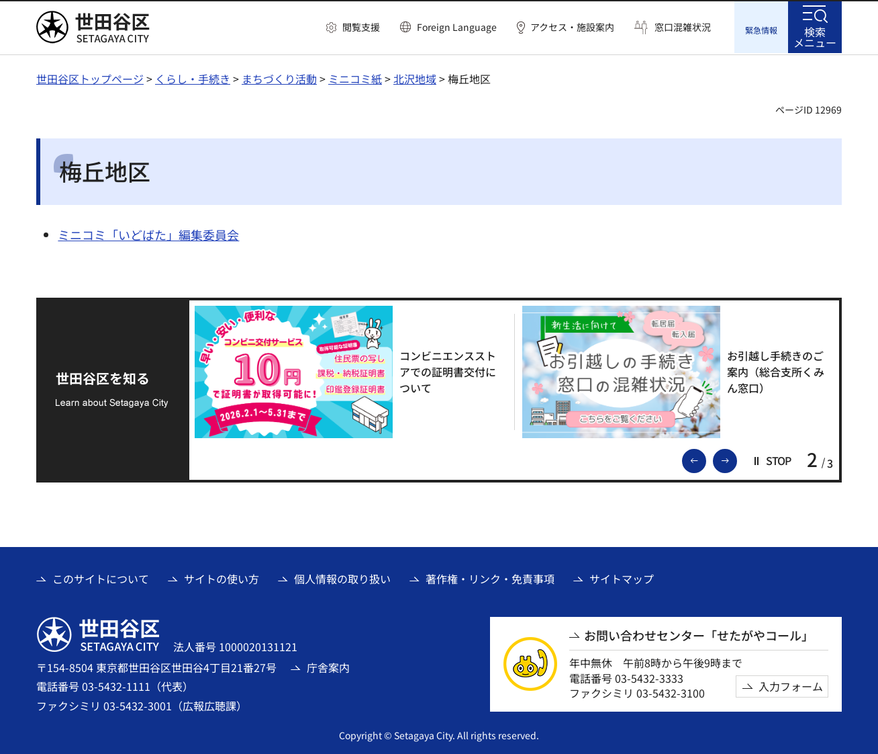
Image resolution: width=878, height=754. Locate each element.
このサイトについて (100, 577)
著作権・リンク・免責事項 (490, 577)
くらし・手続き (192, 77)
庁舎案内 (328, 666)
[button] (353, 27)
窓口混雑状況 (682, 27)
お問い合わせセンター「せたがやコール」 (699, 634)
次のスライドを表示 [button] (736, 458)
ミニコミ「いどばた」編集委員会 (148, 233)
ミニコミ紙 (355, 77)
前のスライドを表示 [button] (705, 458)
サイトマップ (621, 577)
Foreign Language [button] (457, 27)
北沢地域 (414, 77)
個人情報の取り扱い (342, 577)
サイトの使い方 (221, 577)
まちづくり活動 (279, 77)
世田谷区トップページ (90, 77)
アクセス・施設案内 (572, 27)
